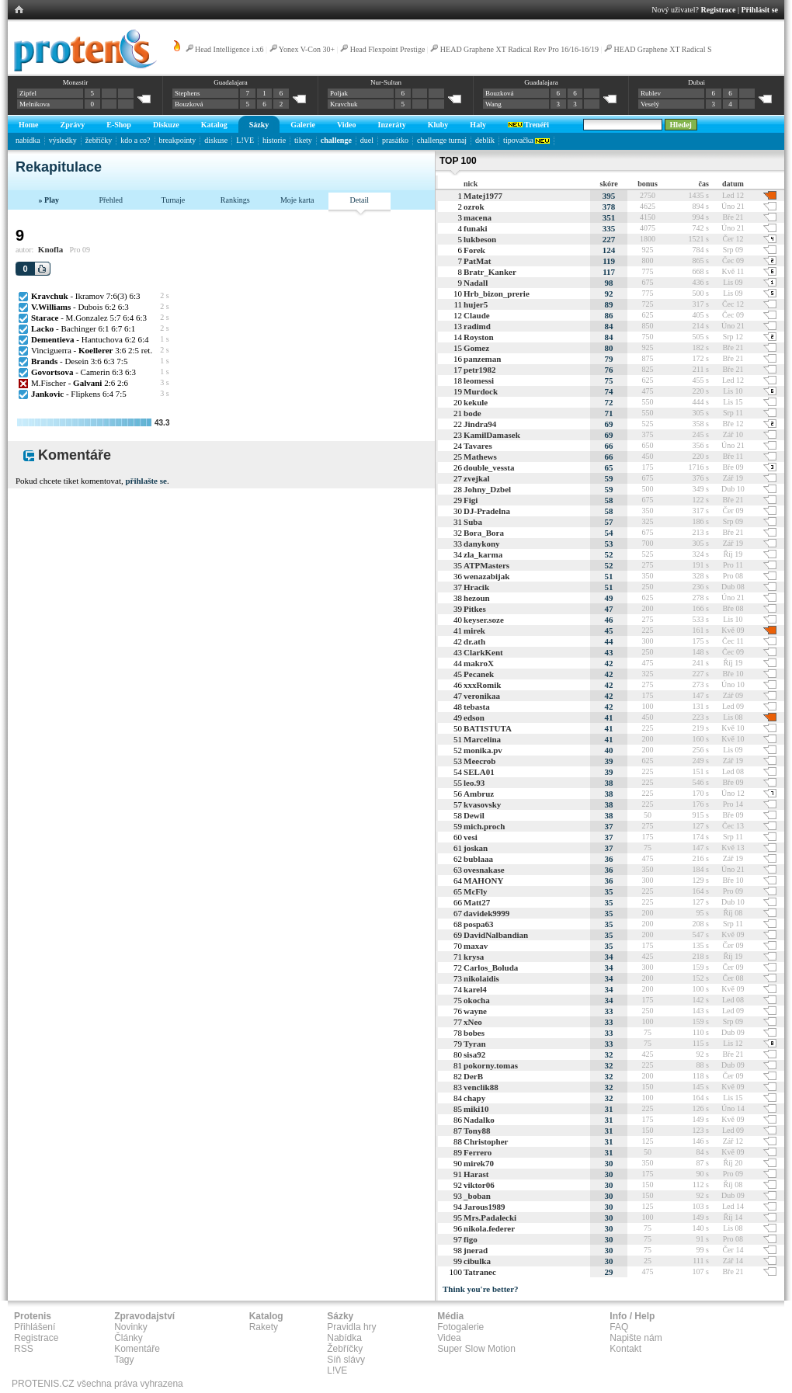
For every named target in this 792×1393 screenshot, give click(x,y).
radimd (477, 326)
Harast (476, 1174)
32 (609, 1054)
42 (609, 663)
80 (609, 348)
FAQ (619, 1327)
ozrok (474, 206)
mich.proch (484, 826)
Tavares (478, 445)
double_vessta (489, 467)
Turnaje (173, 200)
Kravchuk (344, 104)
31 (609, 1108)
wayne (475, 1011)
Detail (359, 200)
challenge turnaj (442, 140)
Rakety (263, 1327)
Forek (474, 250)
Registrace (718, 9)
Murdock (481, 391)
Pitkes (475, 608)
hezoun (477, 598)
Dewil (474, 815)
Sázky (259, 124)
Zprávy (73, 124)
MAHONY (483, 880)
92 (609, 293)
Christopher (486, 1141)
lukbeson (480, 239)
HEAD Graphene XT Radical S (663, 49)
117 (609, 271)
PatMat (477, 261)
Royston (479, 337)
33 (609, 1011)
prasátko (395, 140)
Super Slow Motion (476, 1348)
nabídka (28, 140)
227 (609, 239)
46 (609, 619)
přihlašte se (145, 480)
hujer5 (476, 304)
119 (609, 261)
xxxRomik (482, 685)
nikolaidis (481, 978)
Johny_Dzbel (487, 489)
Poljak (339, 93)
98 (609, 282)
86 (609, 315)
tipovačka (526, 140)
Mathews (480, 456)
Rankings (235, 200)
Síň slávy (346, 1359)
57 (609, 521)
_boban (477, 1195)
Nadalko (479, 1119)
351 (609, 217)
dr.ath (474, 641)
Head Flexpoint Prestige (388, 49)
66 (609, 445)
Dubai (696, 82)
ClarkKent (483, 652)
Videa (448, 1337)
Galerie (302, 124)
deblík (485, 140)
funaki (476, 228)
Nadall (476, 282)
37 (609, 826)
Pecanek (479, 674)
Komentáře (137, 1348)
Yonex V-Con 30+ (307, 49)
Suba (473, 521)
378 (609, 206)
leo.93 (474, 782)
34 (609, 956)
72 (609, 402)
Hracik (476, 587)
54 (609, 532)
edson (474, 717)
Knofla (50, 249)
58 (609, 500)
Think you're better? (481, 1289)
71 (609, 413)
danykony (481, 543)
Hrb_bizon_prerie (497, 293)
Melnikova (34, 104)
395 (609, 195)
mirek (474, 630)
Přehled (111, 200)
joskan (476, 848)
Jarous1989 (484, 1206)
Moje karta (297, 200)
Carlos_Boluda (491, 967)
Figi (471, 500)
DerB (473, 1076)
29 (609, 1272)
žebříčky (98, 140)
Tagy (124, 1359)
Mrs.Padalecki (490, 1217)
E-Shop (118, 124)
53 (609, 543)
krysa (474, 956)
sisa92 (474, 1054)
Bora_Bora (484, 532)
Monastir (76, 82)
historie (274, 140)
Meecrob (479, 761)
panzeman (482, 358)
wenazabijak (486, 576)
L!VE (245, 140)
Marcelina (482, 739)
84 (609, 326)
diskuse (216, 140)
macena (478, 217)
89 (609, 304)
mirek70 (479, 1163)
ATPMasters (486, 565)
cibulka (477, 1261)
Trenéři (528, 124)
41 (609, 717)
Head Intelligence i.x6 (229, 49)
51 (609, 576)
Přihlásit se (760, 9)
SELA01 (479, 771)
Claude (477, 315)
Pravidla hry (351, 1327)
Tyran (475, 1043)
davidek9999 (486, 913)
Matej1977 (483, 195)
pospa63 (479, 924)
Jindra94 (480, 424)
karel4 (475, 989)
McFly (476, 891)
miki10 (476, 1108)
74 (609, 391)
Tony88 (477, 1130)
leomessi (479, 380)
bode (472, 413)
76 (609, 369)
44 (609, 641)
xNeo (473, 1022)
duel (366, 140)
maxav (476, 945)
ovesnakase (484, 869)
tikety (303, 140)
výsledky (63, 140)
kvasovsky (482, 804)
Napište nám (636, 1337)
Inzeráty (392, 124)
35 (609, 891)
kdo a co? (135, 140)
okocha (477, 1000)
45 (609, 630)
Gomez (476, 348)
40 (609, 750)
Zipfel (27, 93)
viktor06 (479, 1185)
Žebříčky (345, 1348)
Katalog (214, 124)
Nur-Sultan (385, 82)
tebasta (477, 706)
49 (609, 598)
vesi (471, 837)
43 (609, 652)
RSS (23, 1348)
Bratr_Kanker (490, 271)
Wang (493, 104)
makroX (479, 663)
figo (471, 1239)
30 (609, 1163)
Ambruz (479, 793)
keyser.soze (484, 619)
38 (609, 782)
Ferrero (478, 1152)
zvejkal (477, 478)
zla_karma (483, 554)
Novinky (131, 1327)
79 (609, 358)
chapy (474, 1098)
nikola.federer (489, 1228)
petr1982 (480, 369)
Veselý (650, 104)
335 (609, 228)
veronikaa (482, 695)
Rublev (651, 93)
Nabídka (344, 1337)
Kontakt (625, 1348)
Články (128, 1337)
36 (609, 858)
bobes (474, 1032)
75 (609, 380)
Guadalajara (230, 82)
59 (609, 478)
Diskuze (166, 124)
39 (609, 761)
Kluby (438, 124)
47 (609, 608)
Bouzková (189, 104)
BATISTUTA (488, 728)
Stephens (187, 93)
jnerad (476, 1250)
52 (609, 554)
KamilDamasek (492, 434)
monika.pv (483, 750)
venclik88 (481, 1087)
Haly (478, 124)
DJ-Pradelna (487, 511)
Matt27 (477, 902)
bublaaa (478, 858)
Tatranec (480, 1272)
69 (609, 424)
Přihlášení (34, 1327)
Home (29, 124)
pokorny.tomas (491, 1065)
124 (609, 250)
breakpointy (177, 140)
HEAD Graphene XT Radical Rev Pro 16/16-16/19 (519, 49)
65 (609, 467)
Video (346, 124)
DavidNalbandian (496, 935)
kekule (476, 402)
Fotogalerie (460, 1327)
